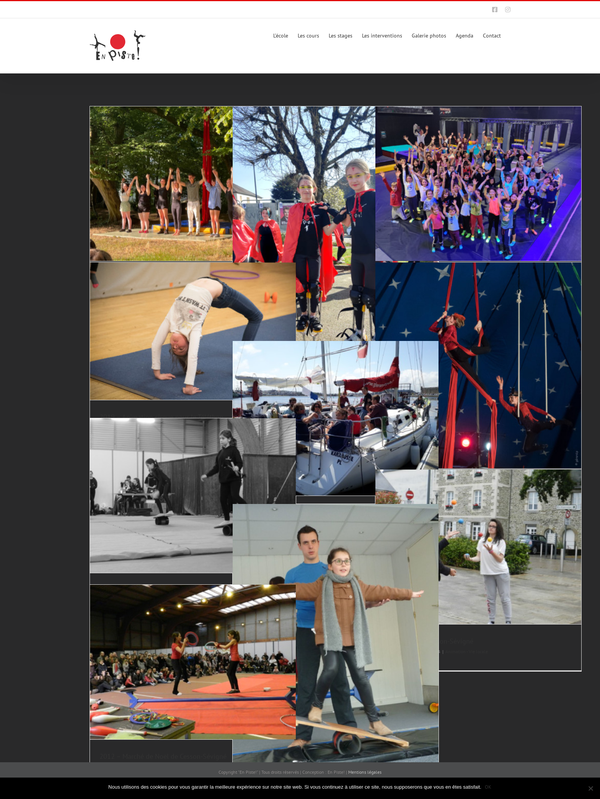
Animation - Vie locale (466, 651)
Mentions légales (365, 772)
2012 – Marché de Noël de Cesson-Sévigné (163, 756)
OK (488, 787)
